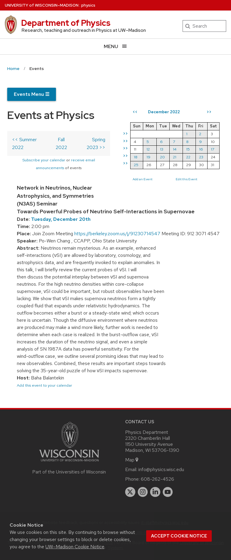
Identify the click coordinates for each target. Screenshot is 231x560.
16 (205, 149)
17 (216, 149)
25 (140, 164)
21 (178, 157)
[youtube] (168, 492)
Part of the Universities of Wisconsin (69, 472)
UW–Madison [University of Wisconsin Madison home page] (42, 5)
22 (192, 157)
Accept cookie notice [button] (179, 536)
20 (166, 157)
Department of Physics (65, 22)
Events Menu (31, 94)
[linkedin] (155, 492)
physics (88, 5)
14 (179, 149)
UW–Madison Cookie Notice (74, 546)
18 (140, 157)
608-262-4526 (157, 479)
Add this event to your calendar (44, 385)
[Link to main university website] (69, 462)
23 (205, 157)
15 (192, 149)
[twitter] (130, 492)
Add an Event (147, 179)
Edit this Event (191, 179)
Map (132, 460)
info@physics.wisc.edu (161, 469)
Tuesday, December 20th (61, 219)
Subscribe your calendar (45, 160)
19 (153, 157)
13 (165, 149)
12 (152, 149)
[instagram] (143, 492)
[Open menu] (115, 46)
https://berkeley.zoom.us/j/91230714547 (117, 233)
